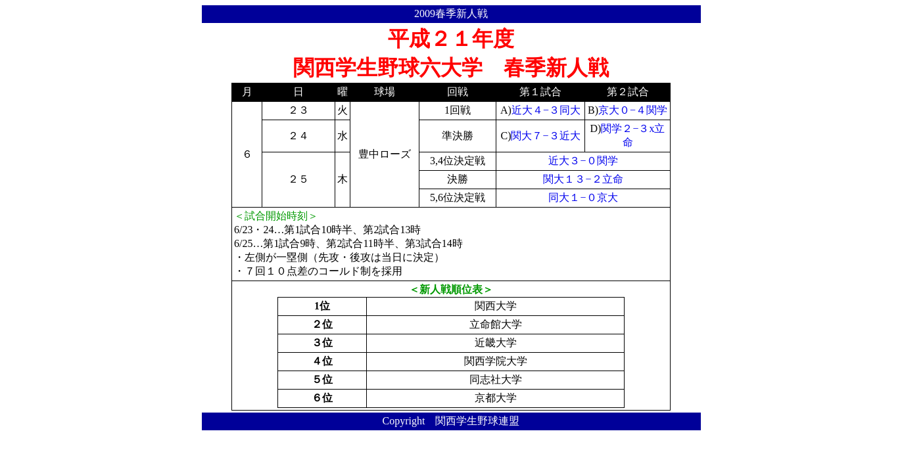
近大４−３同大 (546, 110)
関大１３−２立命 (583, 179)
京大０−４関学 (632, 110)
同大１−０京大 (582, 197)
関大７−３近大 (545, 135)
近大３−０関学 (582, 160)
